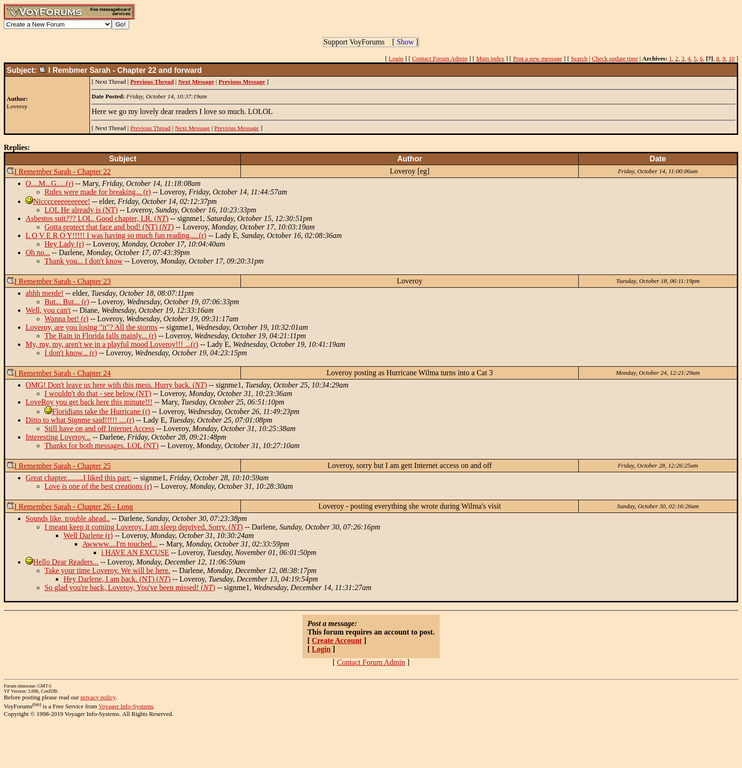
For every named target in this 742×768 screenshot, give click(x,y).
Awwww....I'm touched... (120, 544)
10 (731, 58)
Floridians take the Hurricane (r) (101, 411)
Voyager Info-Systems (125, 706)
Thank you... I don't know (83, 261)
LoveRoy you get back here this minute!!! (89, 402)
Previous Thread (150, 128)
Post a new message (537, 58)
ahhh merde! (44, 293)
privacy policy (97, 697)
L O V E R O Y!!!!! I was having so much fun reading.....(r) (116, 235)
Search (579, 58)
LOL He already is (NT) (81, 210)
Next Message (192, 128)
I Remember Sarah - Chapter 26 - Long (73, 507)
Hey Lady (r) (64, 244)
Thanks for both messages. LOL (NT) (101, 445)
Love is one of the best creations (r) (98, 486)
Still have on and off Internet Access (99, 428)
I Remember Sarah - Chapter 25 (62, 466)
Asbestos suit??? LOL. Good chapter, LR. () (97, 218)
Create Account (337, 640)
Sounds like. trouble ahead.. (68, 518)
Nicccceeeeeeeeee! (61, 201)
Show (405, 42)
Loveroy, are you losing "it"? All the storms (92, 327)
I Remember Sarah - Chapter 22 (62, 172)
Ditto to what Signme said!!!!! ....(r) (80, 420)
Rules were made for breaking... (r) (97, 192)
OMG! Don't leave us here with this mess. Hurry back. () (116, 385)
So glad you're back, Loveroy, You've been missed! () (129, 587)
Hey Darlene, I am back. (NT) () (117, 579)
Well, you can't (48, 310)
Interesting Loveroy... (58, 437)
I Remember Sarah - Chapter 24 (62, 373)
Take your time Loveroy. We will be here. (107, 570)
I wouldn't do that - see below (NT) (97, 393)
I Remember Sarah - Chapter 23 (62, 281)
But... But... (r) (66, 302)
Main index (490, 58)
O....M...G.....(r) (49, 183)
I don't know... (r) (70, 353)
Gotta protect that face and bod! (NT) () (109, 227)
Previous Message (236, 128)
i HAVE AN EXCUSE (135, 552)
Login (396, 58)
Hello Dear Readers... (65, 562)
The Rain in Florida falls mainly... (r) (100, 336)
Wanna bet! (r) (66, 319)
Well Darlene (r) (88, 535)
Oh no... (38, 252)
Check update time (615, 58)
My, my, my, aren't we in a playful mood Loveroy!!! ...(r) (112, 344)
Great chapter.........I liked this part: (78, 478)
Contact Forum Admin (440, 58)
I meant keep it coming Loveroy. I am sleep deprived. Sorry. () (143, 527)
